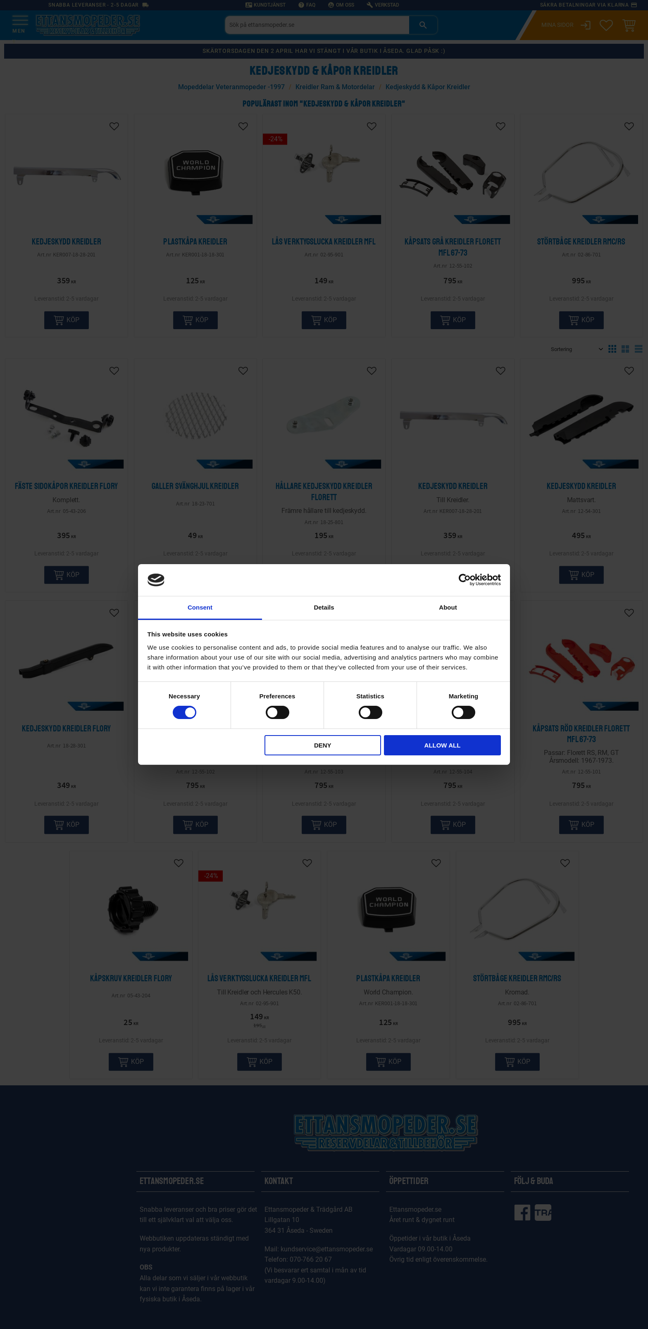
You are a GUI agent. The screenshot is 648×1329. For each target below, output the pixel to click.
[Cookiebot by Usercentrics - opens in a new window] (465, 580)
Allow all (442, 745)
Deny (322, 745)
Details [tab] (324, 607)
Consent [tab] (200, 607)
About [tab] (448, 607)
